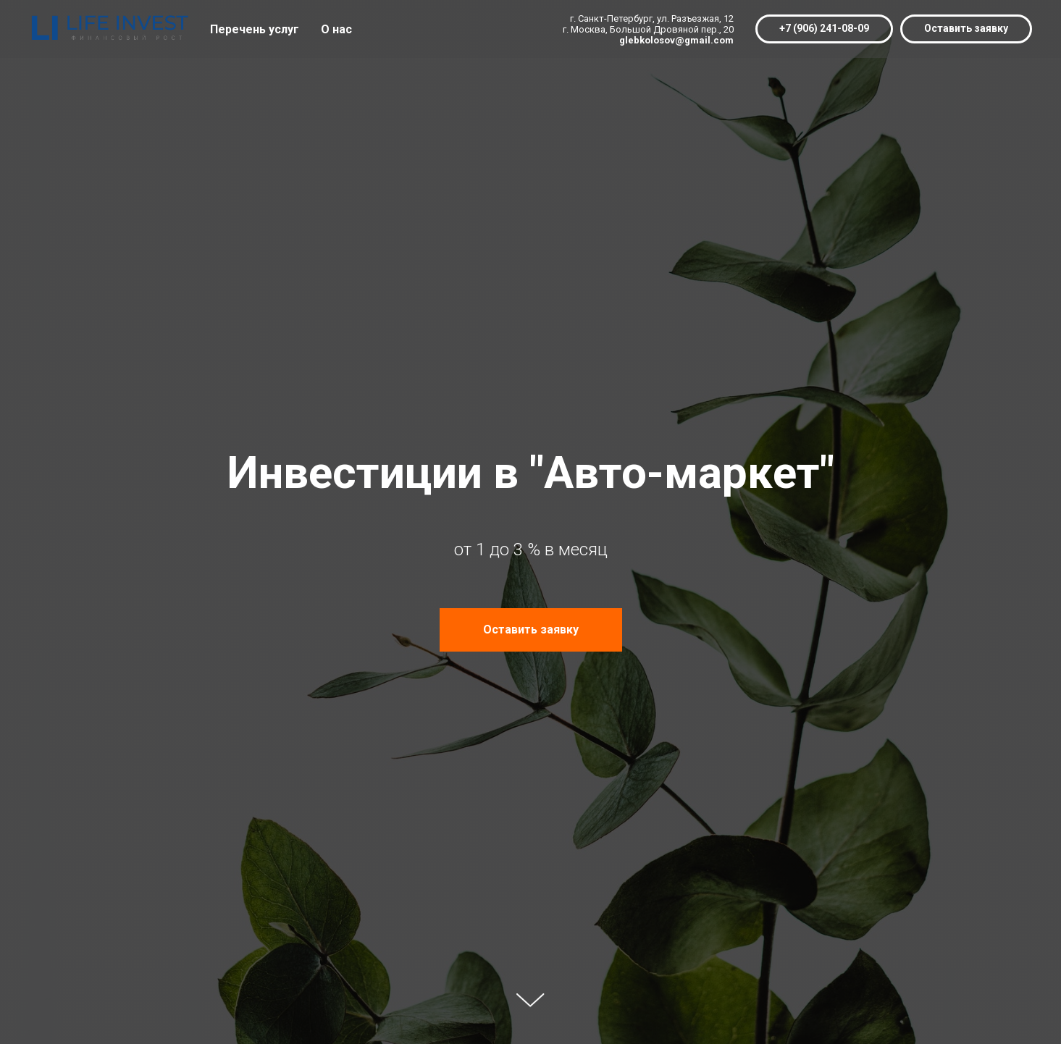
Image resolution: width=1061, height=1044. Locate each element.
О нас (336, 29)
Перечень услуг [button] (254, 29)
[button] (966, 28)
